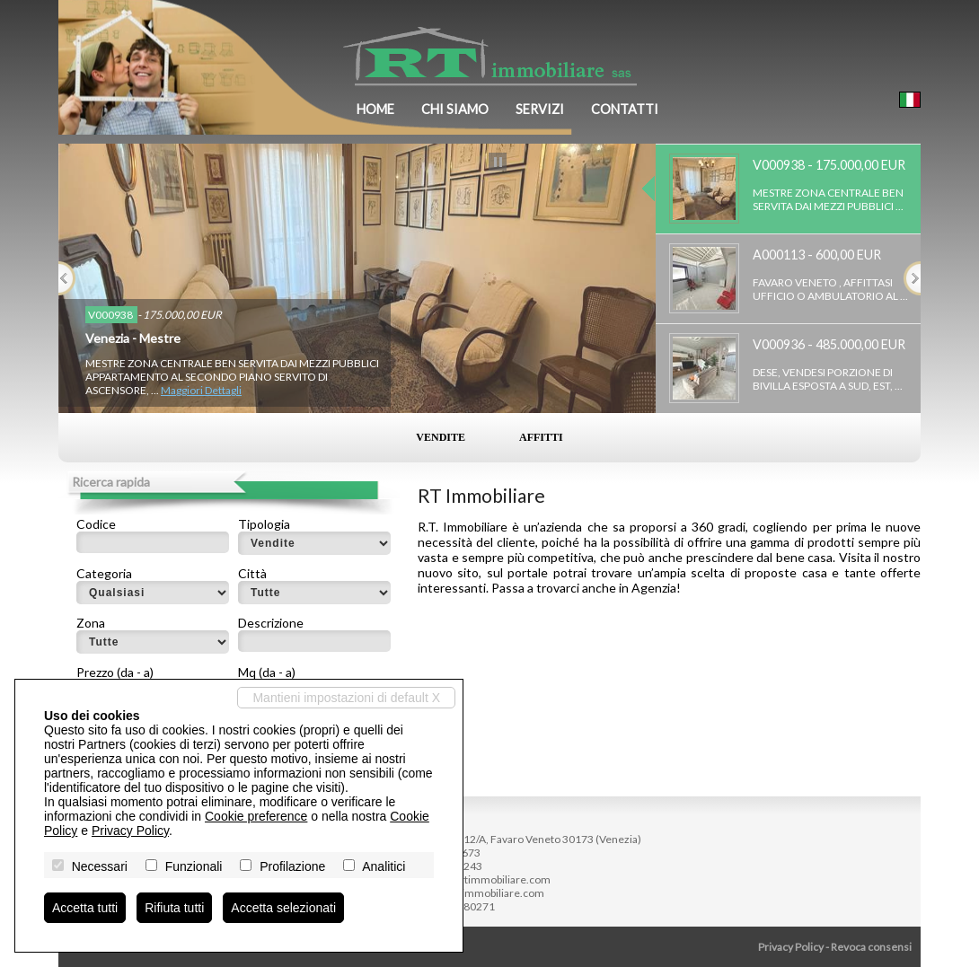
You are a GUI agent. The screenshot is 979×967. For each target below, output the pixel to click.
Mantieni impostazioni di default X (346, 697)
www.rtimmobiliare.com (485, 893)
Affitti (541, 437)
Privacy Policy (791, 947)
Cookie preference (256, 816)
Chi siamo (455, 109)
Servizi (540, 109)
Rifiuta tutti (174, 908)
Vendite (440, 437)
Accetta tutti (85, 908)
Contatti (624, 109)
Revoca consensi (871, 947)
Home (375, 109)
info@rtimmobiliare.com (491, 879)
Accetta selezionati (283, 908)
